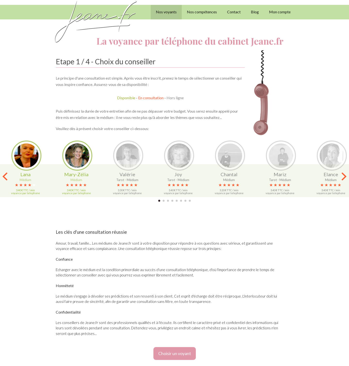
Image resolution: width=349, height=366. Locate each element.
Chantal (229, 174)
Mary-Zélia (76, 174)
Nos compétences (202, 11)
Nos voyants (166, 11)
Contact (234, 11)
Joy (178, 174)
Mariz (280, 174)
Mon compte (280, 11)
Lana (25, 174)
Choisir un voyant (174, 353)
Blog (255, 11)
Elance (331, 174)
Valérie (127, 174)
